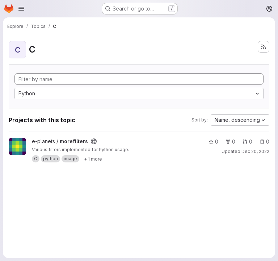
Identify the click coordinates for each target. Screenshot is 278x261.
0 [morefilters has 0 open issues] (264, 141)
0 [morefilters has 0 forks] (230, 141)
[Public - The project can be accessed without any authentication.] (94, 141)
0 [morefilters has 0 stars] (213, 141)
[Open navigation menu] (21, 8)
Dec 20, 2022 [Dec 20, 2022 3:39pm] (255, 151)
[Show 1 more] (93, 158)
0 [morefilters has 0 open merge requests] (247, 141)
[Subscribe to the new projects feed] (263, 47)
